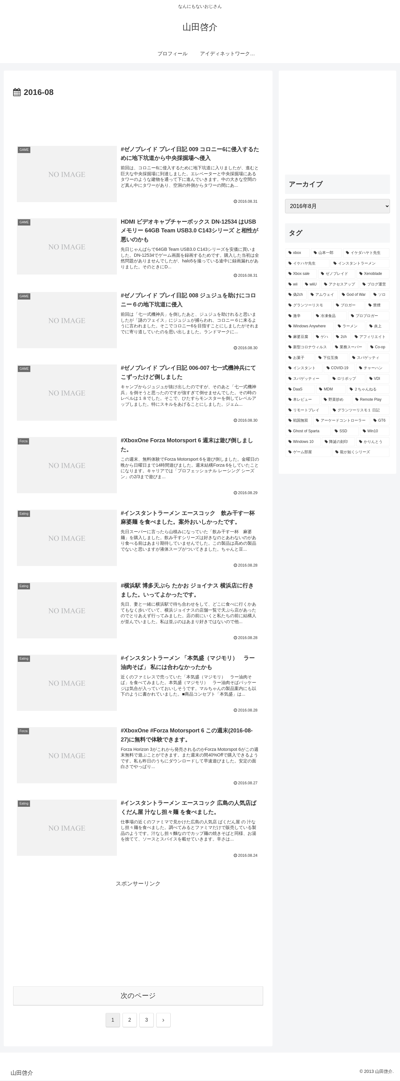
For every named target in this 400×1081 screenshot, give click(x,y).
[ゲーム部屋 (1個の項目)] (308, 452)
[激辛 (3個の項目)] (299, 316)
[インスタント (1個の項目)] (304, 368)
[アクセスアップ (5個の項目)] (339, 284)
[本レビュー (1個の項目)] (303, 399)
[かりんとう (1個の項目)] (372, 442)
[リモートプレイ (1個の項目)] (307, 410)
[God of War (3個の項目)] (354, 295)
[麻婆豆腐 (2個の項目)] (299, 337)
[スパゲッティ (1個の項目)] (369, 358)
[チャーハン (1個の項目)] (372, 368)
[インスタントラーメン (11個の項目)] (360, 263)
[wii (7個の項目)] (293, 284)
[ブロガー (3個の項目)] (348, 305)
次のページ (138, 996)
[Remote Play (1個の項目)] (370, 399)
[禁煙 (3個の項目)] (377, 305)
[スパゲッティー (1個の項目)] (307, 379)
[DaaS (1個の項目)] (300, 389)
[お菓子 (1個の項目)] (300, 358)
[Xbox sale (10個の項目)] (301, 274)
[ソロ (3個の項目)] (380, 295)
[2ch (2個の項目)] (342, 337)
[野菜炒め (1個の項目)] (336, 399)
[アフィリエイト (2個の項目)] (370, 337)
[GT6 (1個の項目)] (380, 420)
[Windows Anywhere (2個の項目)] (310, 326)
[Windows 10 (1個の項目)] (303, 442)
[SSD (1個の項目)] (345, 431)
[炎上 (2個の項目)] (378, 326)
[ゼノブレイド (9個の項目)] (336, 274)
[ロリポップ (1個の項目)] (347, 379)
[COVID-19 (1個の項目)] (339, 368)
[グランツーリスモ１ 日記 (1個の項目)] (359, 410)
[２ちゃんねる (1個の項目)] (368, 389)
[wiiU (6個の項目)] (311, 284)
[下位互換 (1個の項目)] (332, 358)
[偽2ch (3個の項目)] (296, 295)
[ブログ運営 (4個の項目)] (374, 284)
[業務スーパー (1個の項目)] (349, 347)
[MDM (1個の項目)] (330, 389)
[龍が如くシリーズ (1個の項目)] (360, 452)
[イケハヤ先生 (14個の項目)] (307, 263)
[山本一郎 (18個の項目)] (326, 253)
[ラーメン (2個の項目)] (350, 326)
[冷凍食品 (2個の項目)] (330, 316)
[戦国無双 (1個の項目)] (299, 420)
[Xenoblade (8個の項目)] (373, 274)
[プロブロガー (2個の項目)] (368, 316)
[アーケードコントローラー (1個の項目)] (341, 420)
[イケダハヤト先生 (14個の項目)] (366, 253)
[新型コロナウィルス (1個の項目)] (308, 347)
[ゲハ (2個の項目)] (322, 337)
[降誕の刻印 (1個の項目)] (338, 442)
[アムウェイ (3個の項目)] (323, 295)
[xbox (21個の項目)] (298, 253)
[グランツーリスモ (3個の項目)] (309, 305)
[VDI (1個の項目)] (378, 379)
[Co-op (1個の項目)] (378, 347)
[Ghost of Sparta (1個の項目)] (308, 431)
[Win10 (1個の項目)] (374, 431)
